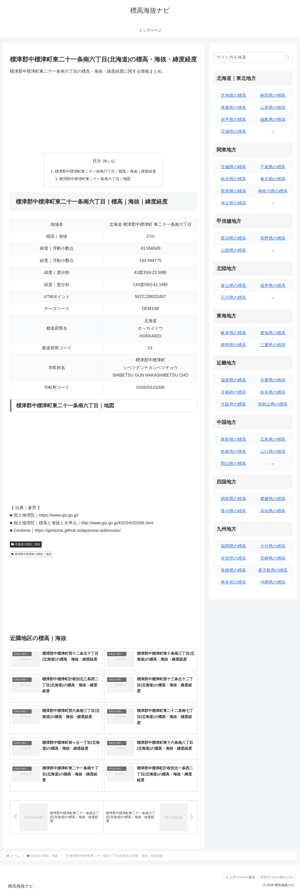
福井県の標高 (272, 285)
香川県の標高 (233, 511)
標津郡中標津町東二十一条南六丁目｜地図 (95, 179)
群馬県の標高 (233, 191)
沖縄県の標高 (272, 582)
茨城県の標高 (233, 167)
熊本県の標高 (233, 582)
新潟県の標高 (233, 238)
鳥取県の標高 (233, 439)
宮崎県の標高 (272, 558)
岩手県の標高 (233, 119)
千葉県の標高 (272, 167)
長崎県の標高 (233, 570)
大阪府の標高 (233, 404)
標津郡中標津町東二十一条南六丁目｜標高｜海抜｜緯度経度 (105, 171)
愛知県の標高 (272, 333)
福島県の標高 (272, 119)
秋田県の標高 (272, 95)
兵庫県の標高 (272, 380)
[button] (288, 57)
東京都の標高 (272, 179)
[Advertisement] (103, 114)
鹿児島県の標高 (273, 570)
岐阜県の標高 (233, 333)
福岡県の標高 (233, 546)
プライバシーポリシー (276, 877)
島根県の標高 (233, 451)
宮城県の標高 (233, 131)
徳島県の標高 (233, 498)
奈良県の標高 (272, 392)
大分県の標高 (272, 546)
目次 (97, 161)
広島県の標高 (272, 439)
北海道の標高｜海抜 (25, 544)
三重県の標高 (272, 345)
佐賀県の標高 (233, 558)
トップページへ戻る (240, 877)
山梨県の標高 (233, 250)
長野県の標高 (272, 238)
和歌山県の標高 (273, 404)
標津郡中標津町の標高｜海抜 (31, 554)
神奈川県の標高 (273, 191)
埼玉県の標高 (233, 203)
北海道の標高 (233, 95)
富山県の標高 (233, 285)
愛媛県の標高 (272, 498)
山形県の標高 (272, 107)
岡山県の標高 (233, 463)
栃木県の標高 (233, 179)
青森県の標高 (233, 107)
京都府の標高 (233, 392)
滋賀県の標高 (233, 380)
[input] (253, 57)
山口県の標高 (272, 451)
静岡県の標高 (233, 345)
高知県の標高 (272, 511)
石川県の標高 (233, 297)
